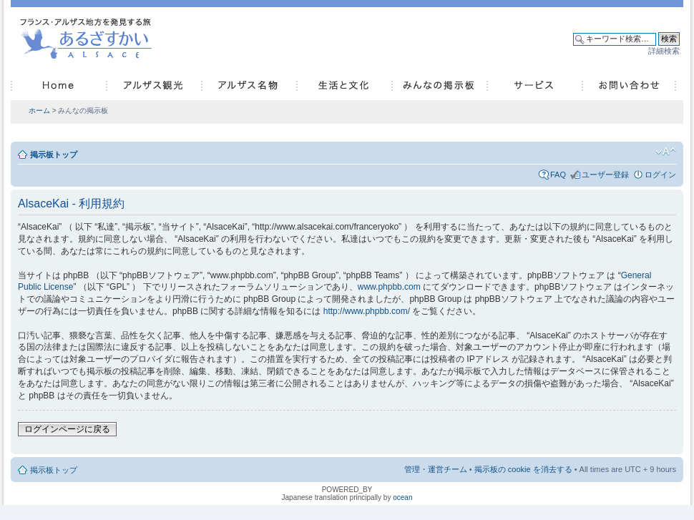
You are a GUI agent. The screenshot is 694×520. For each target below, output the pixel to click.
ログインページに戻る (67, 429)
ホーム (39, 110)
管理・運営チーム (435, 469)
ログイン (660, 174)
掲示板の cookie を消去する (523, 469)
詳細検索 (664, 50)
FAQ (558, 174)
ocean (402, 497)
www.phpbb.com (389, 287)
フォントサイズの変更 (665, 151)
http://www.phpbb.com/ (366, 311)
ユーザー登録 (605, 174)
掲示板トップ (53, 154)
